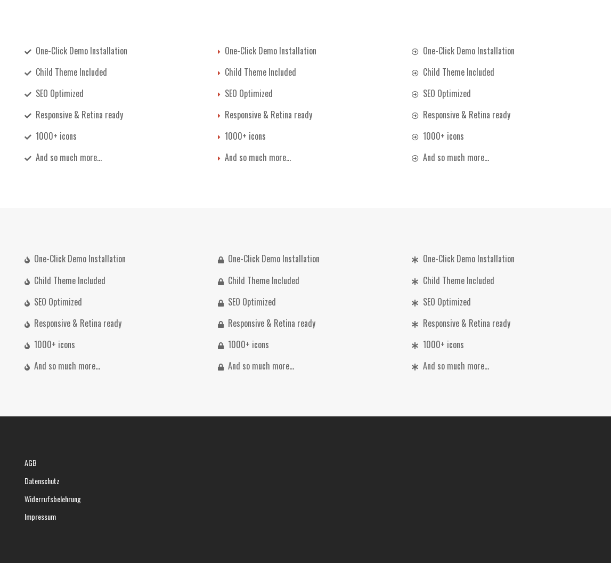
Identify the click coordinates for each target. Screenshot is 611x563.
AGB (31, 462)
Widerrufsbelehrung (53, 498)
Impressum (40, 516)
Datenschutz (42, 480)
